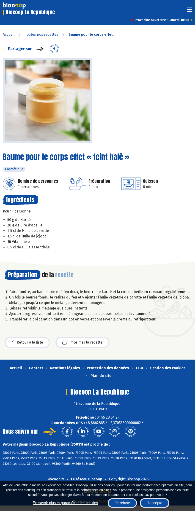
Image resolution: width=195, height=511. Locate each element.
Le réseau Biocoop (86, 479)
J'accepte (154, 503)
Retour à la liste (27, 342)
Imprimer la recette (82, 342)
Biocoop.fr (55, 479)
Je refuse (122, 503)
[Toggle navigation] (189, 11)
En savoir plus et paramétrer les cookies (65, 503)
